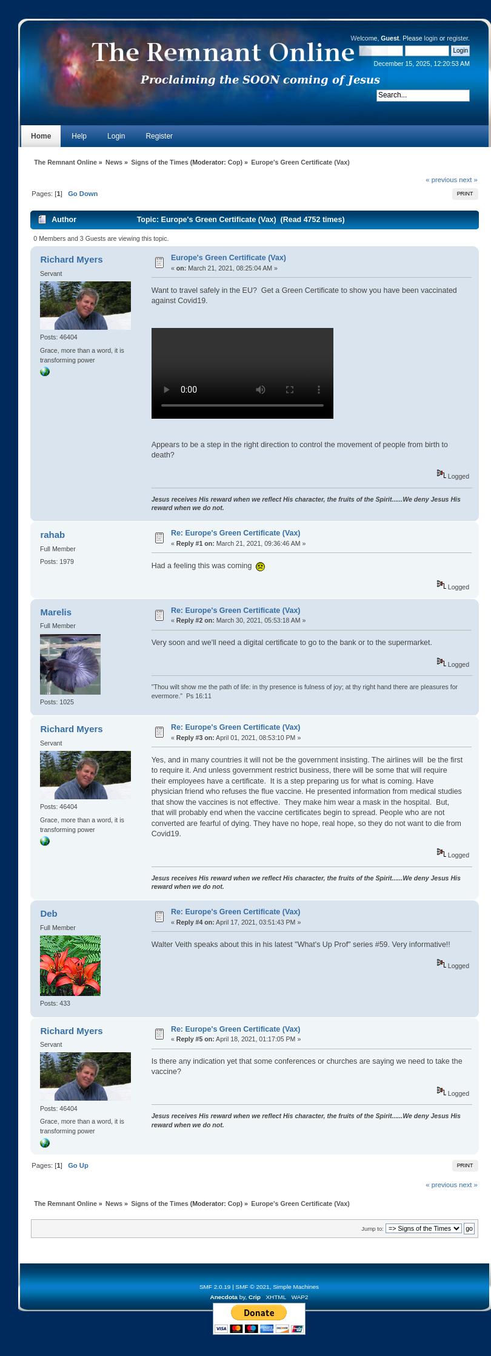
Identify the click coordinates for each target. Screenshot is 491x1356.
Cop (234, 162)
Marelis (56, 612)
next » (468, 179)
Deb (48, 913)
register (457, 38)
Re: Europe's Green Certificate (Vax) (236, 533)
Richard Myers (71, 259)
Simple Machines (296, 1286)
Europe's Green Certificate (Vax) (228, 258)
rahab (52, 534)
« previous (441, 179)
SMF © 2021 (253, 1286)
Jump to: (372, 1228)
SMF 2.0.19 (215, 1286)
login (431, 38)
